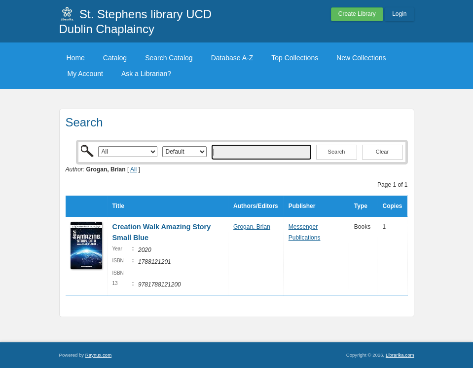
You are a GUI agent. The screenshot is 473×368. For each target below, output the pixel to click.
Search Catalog (169, 58)
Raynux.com (98, 355)
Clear (382, 152)
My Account (85, 74)
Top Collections (294, 58)
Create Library (357, 13)
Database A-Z (232, 58)
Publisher (302, 206)
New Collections (361, 58)
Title (118, 206)
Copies (392, 206)
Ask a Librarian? (146, 74)
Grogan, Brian (251, 226)
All (133, 169)
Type (360, 206)
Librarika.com (400, 355)
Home (76, 58)
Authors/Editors (255, 206)
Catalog (115, 58)
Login (399, 13)
